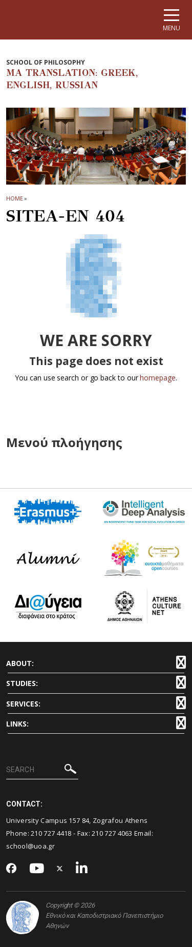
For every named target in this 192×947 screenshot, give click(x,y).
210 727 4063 (112, 833)
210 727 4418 (51, 833)
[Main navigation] (171, 19)
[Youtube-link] (37, 869)
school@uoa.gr (30, 846)
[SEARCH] (42, 770)
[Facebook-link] (11, 869)
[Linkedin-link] (82, 869)
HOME (14, 198)
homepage (157, 377)
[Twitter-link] (59, 869)
